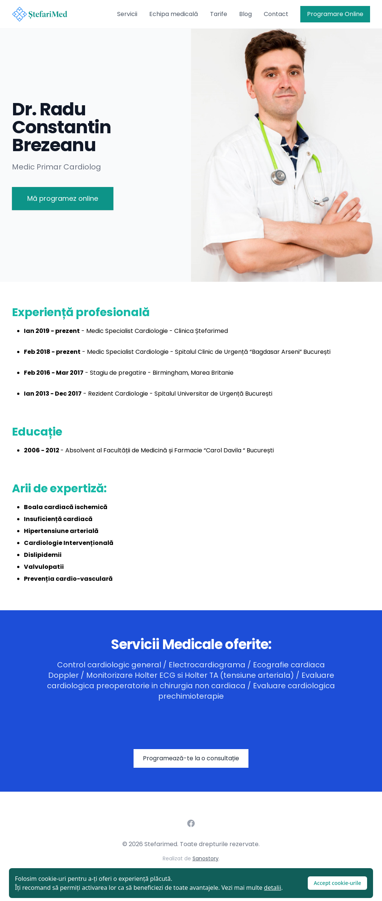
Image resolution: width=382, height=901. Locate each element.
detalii (272, 887)
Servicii (127, 14)
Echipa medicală (173, 14)
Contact (276, 14)
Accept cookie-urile (337, 882)
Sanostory (205, 858)
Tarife (218, 14)
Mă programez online (62, 198)
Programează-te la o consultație (191, 758)
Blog (245, 14)
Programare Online (335, 14)
